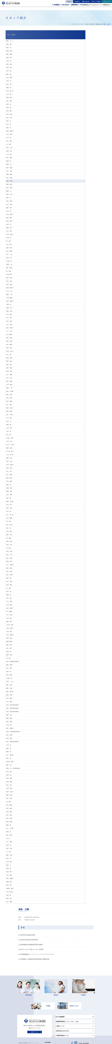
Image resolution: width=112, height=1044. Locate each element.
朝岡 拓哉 (9, 655)
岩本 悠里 (9, 568)
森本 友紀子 (9, 408)
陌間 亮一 (9, 164)
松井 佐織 (9, 167)
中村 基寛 (9, 675)
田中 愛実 (9, 474)
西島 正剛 (9, 181)
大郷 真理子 (9, 287)
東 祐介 (8, 658)
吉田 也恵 (9, 284)
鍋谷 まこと (9, 41)
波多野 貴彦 (9, 888)
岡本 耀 (8, 578)
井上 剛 (8, 354)
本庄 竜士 (9, 771)
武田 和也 (9, 348)
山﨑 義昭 (9, 781)
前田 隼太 (9, 534)
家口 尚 (8, 858)
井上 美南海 (9, 564)
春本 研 (8, 121)
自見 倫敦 (9, 251)
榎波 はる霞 (9, 501)
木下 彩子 (9, 317)
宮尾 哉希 (9, 778)
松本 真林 (9, 321)
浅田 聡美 (9, 541)
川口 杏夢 (9, 171)
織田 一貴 (9, 294)
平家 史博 (9, 398)
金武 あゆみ (9, 791)
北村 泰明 (9, 201)
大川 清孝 (9, 841)
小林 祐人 (9, 441)
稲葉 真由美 (9, 131)
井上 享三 (9, 471)
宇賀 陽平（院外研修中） (12, 711)
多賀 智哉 (9, 738)
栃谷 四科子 (9, 327)
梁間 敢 (8, 594)
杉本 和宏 (9, 668)
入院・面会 (65, 8)
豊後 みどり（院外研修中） (13, 768)
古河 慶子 (9, 314)
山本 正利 (9, 378)
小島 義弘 (9, 531)
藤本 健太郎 (9, 691)
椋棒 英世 (9, 184)
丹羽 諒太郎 (9, 464)
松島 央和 (9, 508)
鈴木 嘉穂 (9, 177)
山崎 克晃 (9, 468)
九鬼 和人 (9, 725)
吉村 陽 (8, 651)
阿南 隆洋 (9, 97)
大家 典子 (9, 871)
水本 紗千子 (9, 274)
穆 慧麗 (8, 538)
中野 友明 (9, 114)
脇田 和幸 (9, 855)
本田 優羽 (9, 698)
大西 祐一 (9, 81)
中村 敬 (8, 61)
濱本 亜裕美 (9, 878)
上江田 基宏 (9, 624)
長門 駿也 (9, 808)
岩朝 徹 (8, 868)
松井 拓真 (9, 818)
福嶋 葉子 (9, 881)
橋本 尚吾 (9, 685)
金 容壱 (8, 144)
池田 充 (8, 127)
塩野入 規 (9, 264)
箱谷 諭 (8, 758)
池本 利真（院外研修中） (12, 708)
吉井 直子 (9, 257)
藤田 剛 (8, 74)
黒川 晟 (8, 528)
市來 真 (8, 104)
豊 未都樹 (9, 611)
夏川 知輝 (9, 187)
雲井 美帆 (9, 381)
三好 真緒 (9, 701)
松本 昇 (8, 224)
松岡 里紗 (9, 371)
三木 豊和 (9, 134)
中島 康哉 (9, 805)
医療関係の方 (107, 8)
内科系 (92, 24)
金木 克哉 (9, 581)
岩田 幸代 (9, 67)
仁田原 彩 (9, 678)
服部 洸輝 (9, 448)
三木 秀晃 (9, 601)
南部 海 (8, 748)
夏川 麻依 (9, 267)
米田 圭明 (9, 551)
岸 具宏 (8, 548)
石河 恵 (8, 431)
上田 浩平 (9, 428)
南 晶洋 (8, 241)
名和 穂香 (9, 811)
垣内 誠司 (9, 221)
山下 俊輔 (9, 374)
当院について (96, 8)
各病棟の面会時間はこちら (52, 997)
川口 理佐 (9, 324)
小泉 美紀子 (9, 891)
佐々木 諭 (9, 291)
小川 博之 (9, 418)
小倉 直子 (9, 504)
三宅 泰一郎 (9, 454)
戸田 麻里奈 (9, 634)
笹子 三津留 (9, 828)
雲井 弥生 (9, 848)
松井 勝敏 (9, 401)
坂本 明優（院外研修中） (12, 661)
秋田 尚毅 (9, 338)
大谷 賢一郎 (9, 91)
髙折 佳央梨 (9, 391)
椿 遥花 (8, 801)
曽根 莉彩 (9, 491)
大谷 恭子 (9, 244)
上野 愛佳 (9, 788)
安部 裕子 (9, 57)
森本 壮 (8, 865)
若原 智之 (9, 151)
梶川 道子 (9, 84)
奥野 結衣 (9, 715)
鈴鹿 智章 (9, 277)
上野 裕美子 (9, 628)
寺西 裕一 (9, 107)
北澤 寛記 (9, 584)
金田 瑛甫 (9, 721)
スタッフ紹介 (85, 24)
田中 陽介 (9, 101)
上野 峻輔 (9, 518)
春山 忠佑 (9, 558)
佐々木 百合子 (10, 444)
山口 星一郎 (9, 514)
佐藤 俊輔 (9, 174)
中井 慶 (8, 71)
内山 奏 (8, 434)
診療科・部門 (74, 8)
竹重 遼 (8, 304)
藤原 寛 (8, 825)
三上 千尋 (9, 331)
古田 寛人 (9, 598)
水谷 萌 (8, 511)
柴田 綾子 (9, 364)
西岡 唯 (8, 751)
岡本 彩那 (9, 358)
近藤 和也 (9, 488)
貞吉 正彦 (9, 798)
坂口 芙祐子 (9, 574)
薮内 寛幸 (9, 645)
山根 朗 (8, 895)
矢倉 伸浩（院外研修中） (12, 705)
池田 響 (8, 498)
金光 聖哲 (9, 77)
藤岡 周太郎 (9, 641)
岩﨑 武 (8, 831)
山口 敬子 (9, 648)
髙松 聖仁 (9, 44)
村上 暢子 (9, 404)
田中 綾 (8, 591)
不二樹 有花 (9, 451)
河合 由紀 (9, 141)
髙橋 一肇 (9, 388)
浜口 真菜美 (9, 755)
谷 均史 (8, 851)
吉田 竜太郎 (9, 301)
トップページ (75, 24)
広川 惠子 (9, 231)
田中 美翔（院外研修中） (12, 741)
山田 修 (8, 845)
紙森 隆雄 (9, 54)
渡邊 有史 (9, 561)
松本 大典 (9, 147)
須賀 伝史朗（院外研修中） (13, 731)
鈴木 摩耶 (9, 901)
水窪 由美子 (9, 234)
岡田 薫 (8, 484)
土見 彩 (8, 745)
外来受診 (57, 8)
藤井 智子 (9, 207)
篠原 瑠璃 (9, 665)
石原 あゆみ (9, 351)
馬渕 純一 (9, 775)
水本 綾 (8, 211)
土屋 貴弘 (9, 631)
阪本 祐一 (9, 47)
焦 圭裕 (8, 588)
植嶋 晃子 (9, 621)
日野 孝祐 (9, 638)
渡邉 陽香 (9, 821)
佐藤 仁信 (9, 307)
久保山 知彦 (9, 438)
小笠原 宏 (9, 261)
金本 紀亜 (9, 571)
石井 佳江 (9, 117)
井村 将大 (9, 544)
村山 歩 (8, 421)
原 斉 (8, 838)
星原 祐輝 (9, 695)
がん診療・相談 (85, 8)
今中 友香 (9, 614)
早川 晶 (8, 124)
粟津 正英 (9, 194)
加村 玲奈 (9, 247)
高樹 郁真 (9, 478)
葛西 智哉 (9, 718)
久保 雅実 (9, 384)
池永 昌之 (9, 64)
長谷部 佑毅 (9, 761)
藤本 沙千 (9, 765)
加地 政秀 (9, 51)
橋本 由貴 (9, 394)
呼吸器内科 (99, 24)
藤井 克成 (9, 688)
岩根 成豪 (9, 411)
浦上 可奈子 (9, 414)
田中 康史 (9, 157)
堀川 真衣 (9, 815)
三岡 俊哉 (9, 604)
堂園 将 (8, 161)
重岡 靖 (8, 87)
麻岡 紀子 (9, 227)
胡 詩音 (8, 521)
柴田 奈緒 (9, 341)
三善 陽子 (9, 861)
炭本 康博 (9, 735)
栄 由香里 (9, 334)
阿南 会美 (9, 311)
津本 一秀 (9, 554)
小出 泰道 (9, 875)
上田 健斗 (9, 618)
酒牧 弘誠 (9, 795)
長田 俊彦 (9, 368)
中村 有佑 (9, 281)
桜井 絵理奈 (9, 728)
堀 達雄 (8, 271)
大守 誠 (8, 137)
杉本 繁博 (9, 344)
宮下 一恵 (9, 254)
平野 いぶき (9, 681)
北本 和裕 (9, 494)
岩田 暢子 (9, 111)
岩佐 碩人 (9, 785)
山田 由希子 (9, 608)
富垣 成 (8, 671)
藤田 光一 (9, 191)
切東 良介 (9, 898)
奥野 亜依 (9, 361)
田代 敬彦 (9, 835)
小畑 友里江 (9, 214)
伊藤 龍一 (9, 424)
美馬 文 (8, 197)
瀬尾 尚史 (9, 458)
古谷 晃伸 (9, 204)
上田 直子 (9, 94)
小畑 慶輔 (9, 297)
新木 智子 (9, 885)
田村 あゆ (9, 461)
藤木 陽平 (9, 217)
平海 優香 (9, 481)
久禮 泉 (8, 237)
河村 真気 (9, 524)
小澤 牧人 (9, 154)
